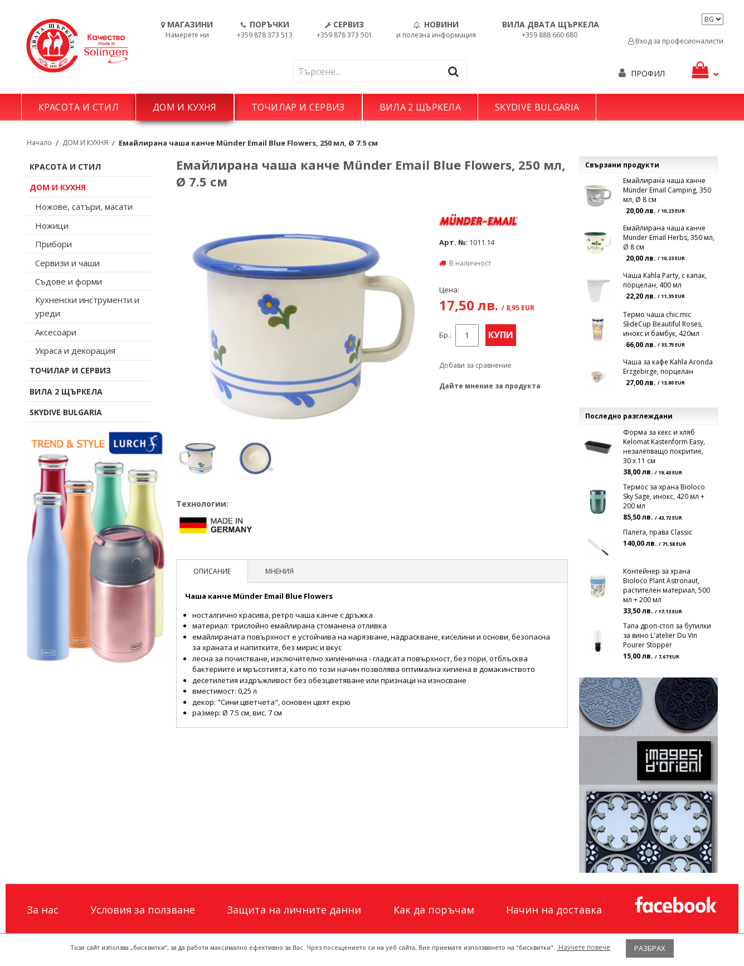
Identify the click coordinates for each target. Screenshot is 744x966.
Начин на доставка (554, 909)
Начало (39, 142)
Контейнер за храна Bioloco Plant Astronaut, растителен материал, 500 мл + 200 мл (666, 585)
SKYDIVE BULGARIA (537, 107)
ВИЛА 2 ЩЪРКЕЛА (420, 107)
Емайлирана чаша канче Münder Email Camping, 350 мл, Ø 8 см (667, 190)
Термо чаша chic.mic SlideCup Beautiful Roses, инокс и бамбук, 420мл (663, 324)
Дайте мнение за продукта (490, 386)
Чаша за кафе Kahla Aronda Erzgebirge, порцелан (668, 366)
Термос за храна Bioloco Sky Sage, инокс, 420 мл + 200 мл (664, 496)
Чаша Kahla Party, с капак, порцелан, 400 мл (665, 280)
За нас (43, 909)
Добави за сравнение (475, 365)
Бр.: (445, 335)
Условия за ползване (142, 909)
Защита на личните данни (294, 909)
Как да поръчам (433, 909)
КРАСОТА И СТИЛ (78, 107)
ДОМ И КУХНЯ (185, 107)
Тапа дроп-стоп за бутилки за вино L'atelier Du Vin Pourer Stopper (667, 635)
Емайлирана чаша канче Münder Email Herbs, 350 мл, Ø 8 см (668, 237)
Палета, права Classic (657, 532)
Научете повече (583, 947)
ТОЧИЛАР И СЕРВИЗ (298, 107)
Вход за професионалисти (675, 41)
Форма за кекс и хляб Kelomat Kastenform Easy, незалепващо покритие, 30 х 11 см (664, 446)
